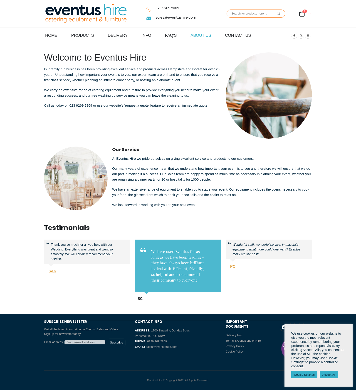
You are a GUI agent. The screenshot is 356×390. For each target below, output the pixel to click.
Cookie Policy (235, 351)
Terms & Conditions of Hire (243, 340)
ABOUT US (200, 35)
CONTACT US (238, 35)
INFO (146, 35)
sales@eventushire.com (176, 17)
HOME (51, 35)
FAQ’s (171, 35)
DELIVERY (118, 35)
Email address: (74, 342)
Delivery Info (234, 335)
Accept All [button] (328, 374)
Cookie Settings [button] (304, 374)
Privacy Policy (235, 346)
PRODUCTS (82, 35)
